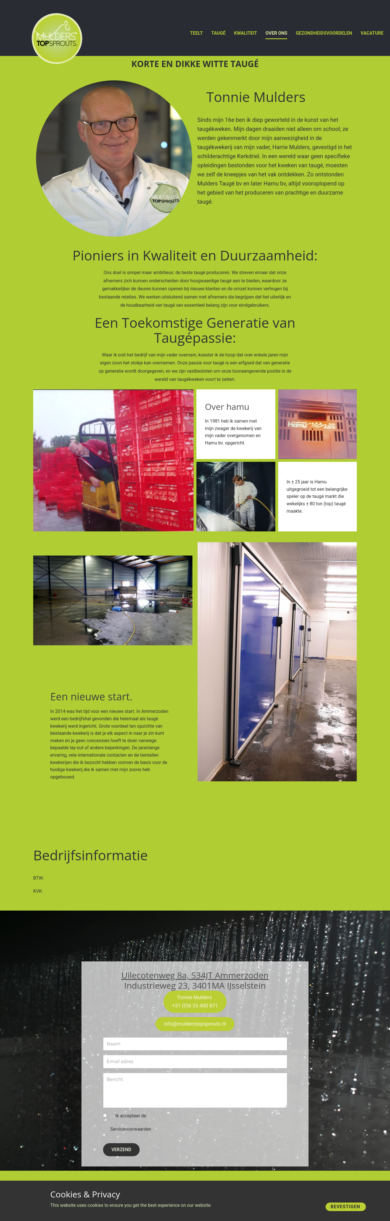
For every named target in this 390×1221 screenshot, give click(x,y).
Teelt (196, 33)
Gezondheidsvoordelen (324, 33)
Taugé (218, 33)
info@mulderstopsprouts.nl (195, 1024)
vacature (372, 33)
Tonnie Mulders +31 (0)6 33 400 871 (195, 1001)
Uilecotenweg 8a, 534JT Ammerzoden (195, 975)
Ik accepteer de (131, 1123)
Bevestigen (345, 1206)
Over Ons (276, 33)
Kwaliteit (245, 33)
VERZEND (121, 1149)
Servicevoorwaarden (130, 1129)
